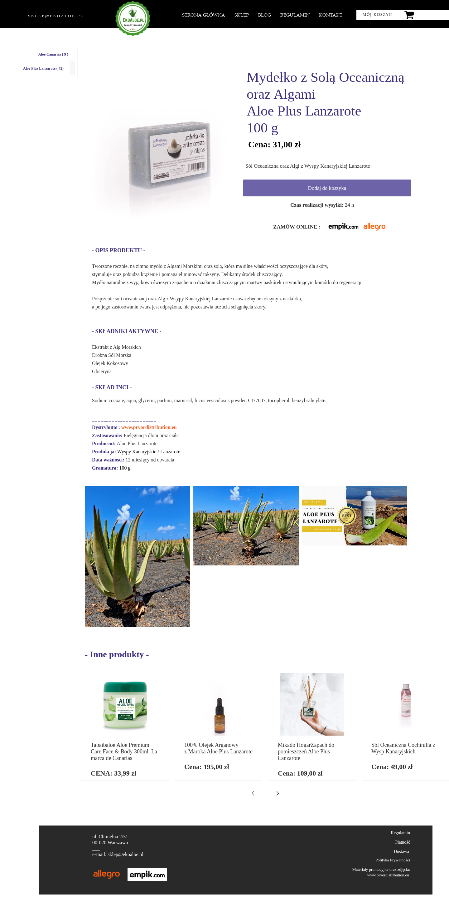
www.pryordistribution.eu (149, 427)
